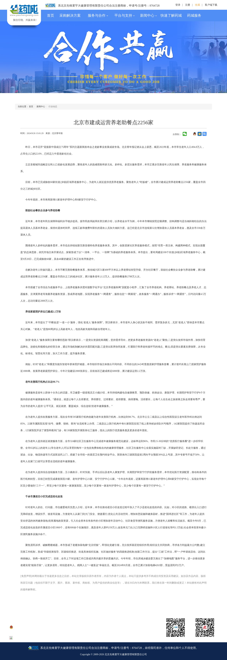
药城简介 (20, 607)
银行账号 (126, 607)
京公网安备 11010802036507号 (28, 627)
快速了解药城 (171, 15)
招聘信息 (153, 607)
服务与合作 (98, 15)
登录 (177, 5)
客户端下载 (211, 5)
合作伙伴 (179, 607)
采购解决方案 (70, 15)
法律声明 (100, 607)
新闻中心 (148, 15)
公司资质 (73, 607)
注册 (187, 5)
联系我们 (47, 607)
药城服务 (194, 15)
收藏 (197, 5)
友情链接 (206, 607)
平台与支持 (124, 15)
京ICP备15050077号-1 (32, 622)
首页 (50, 15)
